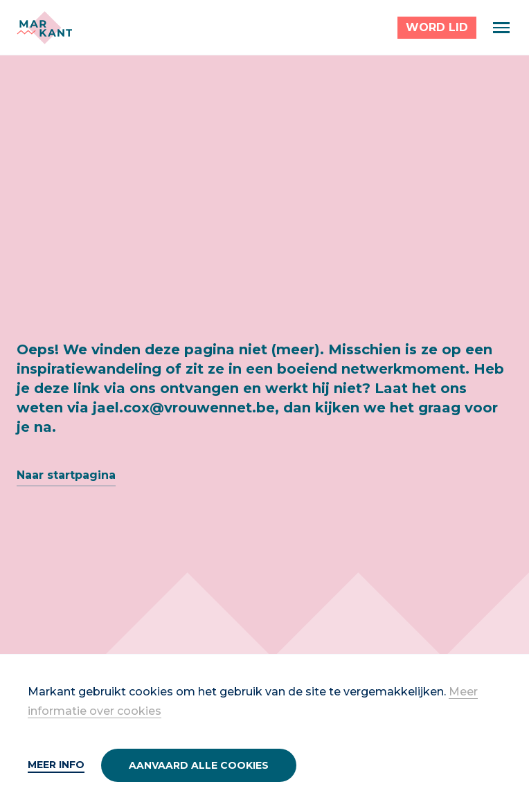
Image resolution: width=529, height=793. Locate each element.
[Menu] (501, 28)
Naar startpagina (66, 475)
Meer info (56, 764)
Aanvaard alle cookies (199, 765)
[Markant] (44, 27)
